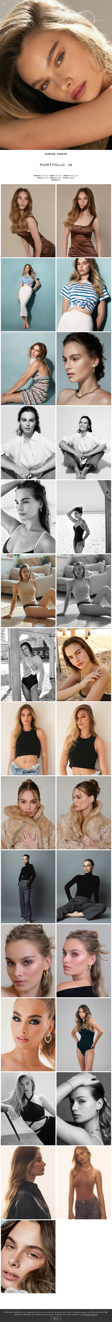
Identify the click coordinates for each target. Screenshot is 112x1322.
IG (70, 165)
